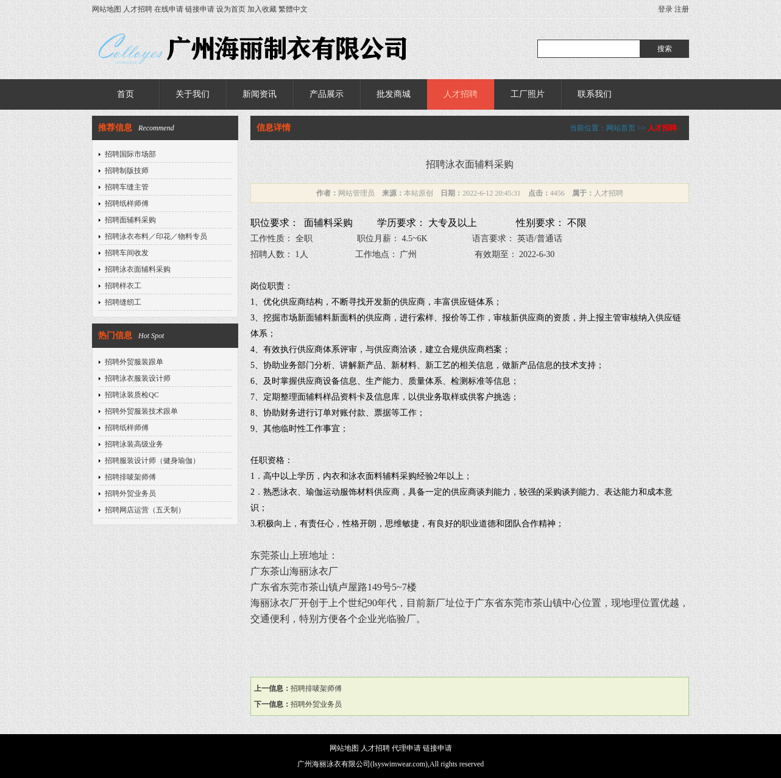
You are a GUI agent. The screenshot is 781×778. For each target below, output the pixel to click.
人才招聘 (137, 9)
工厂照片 (528, 94)
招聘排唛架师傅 (130, 477)
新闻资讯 (259, 94)
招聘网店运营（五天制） (145, 510)
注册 (681, 9)
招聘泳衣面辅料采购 (138, 269)
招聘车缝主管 (127, 187)
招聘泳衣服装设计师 (138, 378)
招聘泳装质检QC (132, 395)
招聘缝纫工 (123, 302)
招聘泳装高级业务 (134, 444)
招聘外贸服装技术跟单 (141, 411)
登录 (665, 9)
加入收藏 (262, 9)
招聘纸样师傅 (127, 203)
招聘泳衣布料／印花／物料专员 (156, 236)
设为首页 (231, 9)
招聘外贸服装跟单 (134, 362)
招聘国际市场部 (130, 154)
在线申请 (168, 9)
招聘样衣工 (123, 285)
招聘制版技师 (127, 170)
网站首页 (620, 128)
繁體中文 (293, 9)
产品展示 (326, 94)
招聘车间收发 (127, 253)
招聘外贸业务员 (130, 493)
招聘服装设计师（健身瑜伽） (152, 460)
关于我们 (192, 94)
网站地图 (106, 9)
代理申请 (406, 748)
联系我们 (595, 94)
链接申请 (199, 9)
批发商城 (393, 94)
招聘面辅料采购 (130, 220)
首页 (125, 94)
